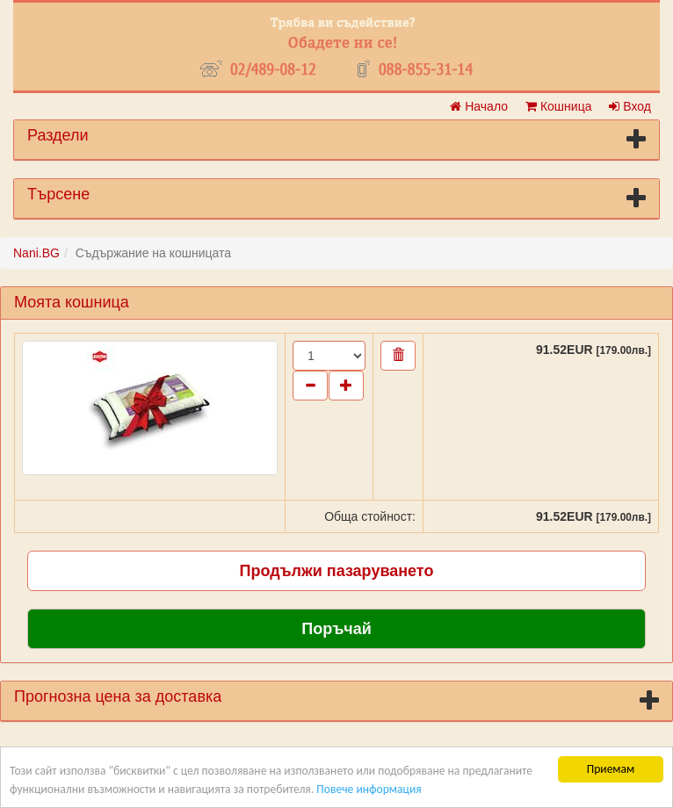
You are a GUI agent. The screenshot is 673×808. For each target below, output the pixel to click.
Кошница (558, 106)
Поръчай (336, 629)
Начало (479, 106)
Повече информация (368, 789)
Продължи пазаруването (337, 571)
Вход (630, 106)
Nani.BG (36, 253)
